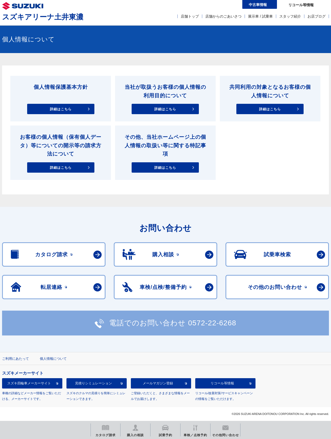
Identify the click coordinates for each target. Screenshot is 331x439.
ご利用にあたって (15, 359)
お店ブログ (316, 16)
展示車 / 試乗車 (260, 16)
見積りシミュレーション (93, 383)
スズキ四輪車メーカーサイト (29, 383)
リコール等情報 (222, 383)
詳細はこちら (61, 109)
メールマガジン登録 (158, 383)
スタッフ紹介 (290, 16)
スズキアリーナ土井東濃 (42, 17)
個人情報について (53, 359)
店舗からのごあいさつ (223, 16)
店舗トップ (190, 16)
